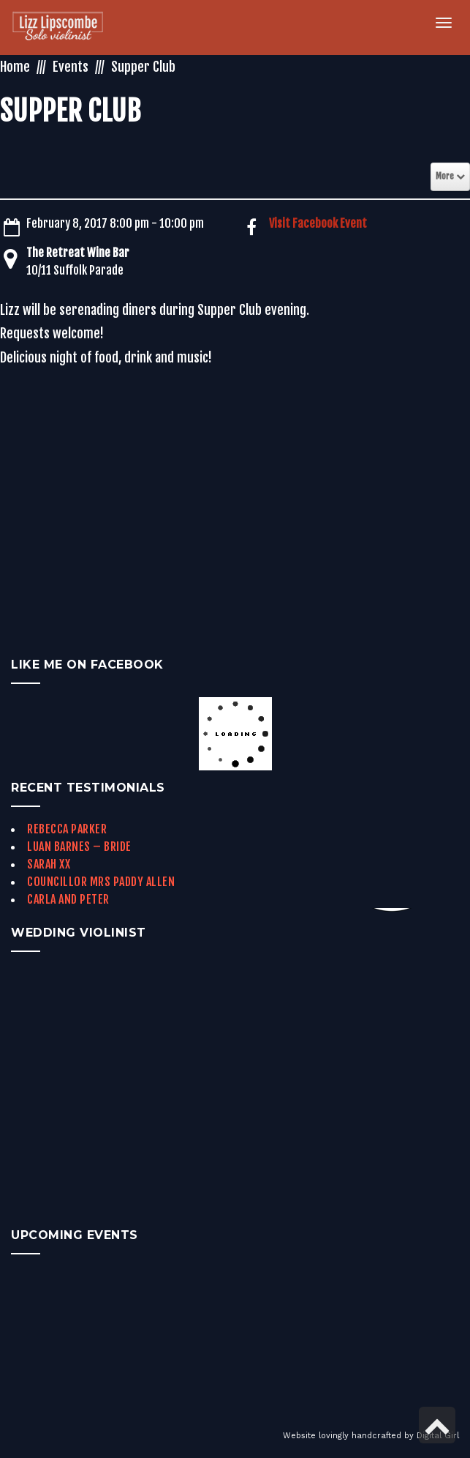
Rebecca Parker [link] (67, 829)
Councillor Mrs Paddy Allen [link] (101, 881)
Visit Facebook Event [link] (318, 223)
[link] (66, 27)
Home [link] (15, 67)
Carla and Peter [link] (68, 899)
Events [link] (70, 67)
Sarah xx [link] (48, 864)
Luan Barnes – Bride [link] (79, 846)
